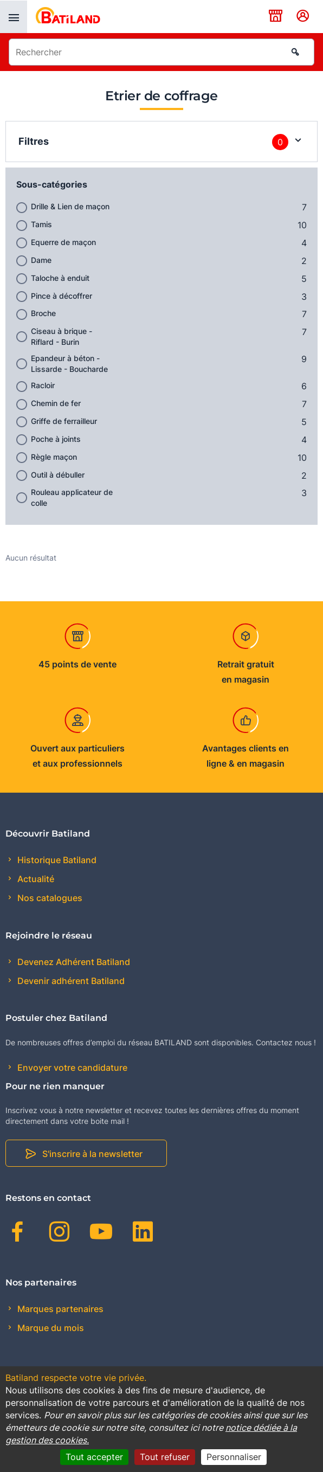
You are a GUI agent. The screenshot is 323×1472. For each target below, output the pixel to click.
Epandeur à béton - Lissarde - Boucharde (69, 363)
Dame (41, 260)
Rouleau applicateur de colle (72, 497)
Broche (43, 313)
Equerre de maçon (63, 242)
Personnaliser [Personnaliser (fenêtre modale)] (233, 1456)
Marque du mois (49, 1327)
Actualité (34, 878)
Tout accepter (94, 1456)
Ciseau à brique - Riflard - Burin (61, 336)
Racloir (43, 385)
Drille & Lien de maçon (70, 206)
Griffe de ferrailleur (64, 421)
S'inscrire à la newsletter (92, 1153)
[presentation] (13, 17)
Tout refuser (165, 1456)
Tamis (41, 224)
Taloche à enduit (60, 277)
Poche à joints (56, 438)
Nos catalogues (48, 897)
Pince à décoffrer (61, 295)
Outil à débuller (58, 474)
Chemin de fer (56, 403)
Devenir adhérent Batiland (70, 980)
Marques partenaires (59, 1308)
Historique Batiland (55, 859)
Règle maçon (54, 456)
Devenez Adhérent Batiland (72, 961)
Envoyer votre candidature (71, 1067)
